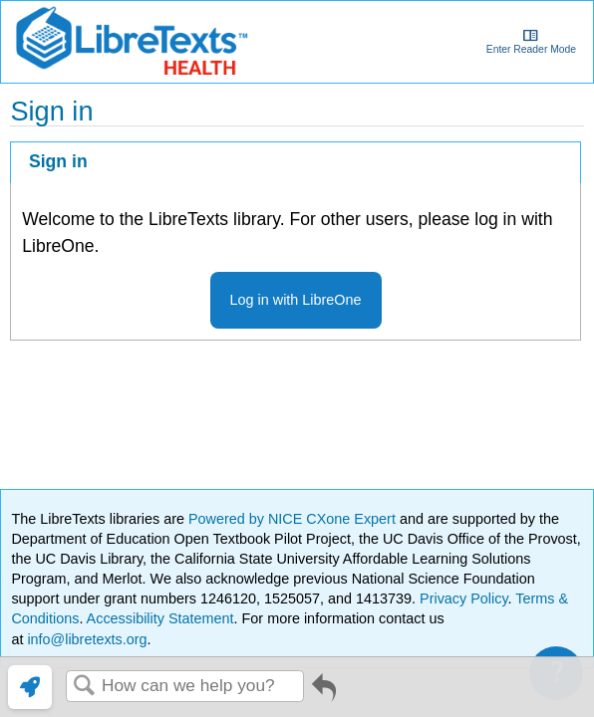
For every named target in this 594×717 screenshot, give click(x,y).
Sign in (58, 161)
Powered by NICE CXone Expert (294, 519)
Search (84, 686)
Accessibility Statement (160, 618)
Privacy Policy (464, 598)
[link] (30, 687)
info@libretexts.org (85, 639)
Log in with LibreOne (296, 300)
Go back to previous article (324, 694)
